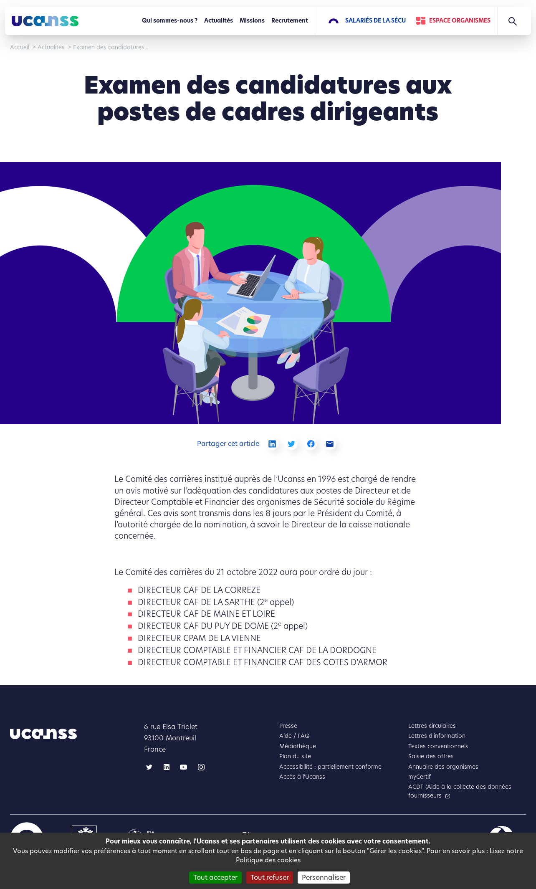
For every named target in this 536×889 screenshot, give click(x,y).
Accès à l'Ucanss (302, 777)
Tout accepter (215, 877)
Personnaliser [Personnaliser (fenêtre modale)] (324, 877)
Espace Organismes (459, 21)
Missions (252, 21)
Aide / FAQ (294, 736)
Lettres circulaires (432, 726)
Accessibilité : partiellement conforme (330, 767)
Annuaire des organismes (443, 767)
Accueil (19, 47)
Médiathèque (297, 746)
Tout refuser (269, 877)
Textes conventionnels (438, 746)
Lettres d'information (436, 736)
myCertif (419, 777)
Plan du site (295, 756)
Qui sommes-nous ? (169, 21)
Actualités (218, 21)
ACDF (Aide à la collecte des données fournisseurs (459, 791)
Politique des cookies (268, 860)
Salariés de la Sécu (375, 21)
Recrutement (289, 21)
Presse (288, 726)
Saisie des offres (431, 756)
